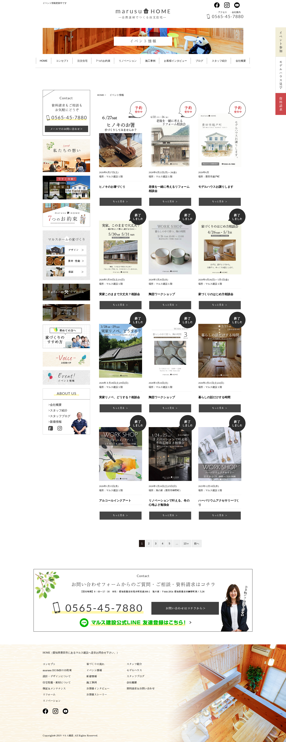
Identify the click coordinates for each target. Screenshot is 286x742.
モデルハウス (134, 670)
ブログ (199, 60)
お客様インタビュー (97, 688)
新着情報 (91, 676)
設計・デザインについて (57, 676)
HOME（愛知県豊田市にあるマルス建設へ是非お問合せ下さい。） (81, 652)
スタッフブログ (135, 676)
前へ (196, 543)
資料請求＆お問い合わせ (141, 688)
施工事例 (150, 60)
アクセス (222, 12)
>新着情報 (55, 421)
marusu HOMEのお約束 (57, 670)
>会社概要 (55, 404)
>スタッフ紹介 (57, 410)
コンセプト (62, 60)
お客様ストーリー (96, 694)
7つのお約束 (103, 60)
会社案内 (236, 12)
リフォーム (49, 694)
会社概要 (241, 60)
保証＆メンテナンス (54, 688)
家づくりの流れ (95, 664)
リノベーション (128, 60)
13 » (186, 543)
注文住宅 (82, 60)
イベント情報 (94, 670)
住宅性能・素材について (57, 682)
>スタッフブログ (59, 416)
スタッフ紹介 (219, 60)
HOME (43, 60)
